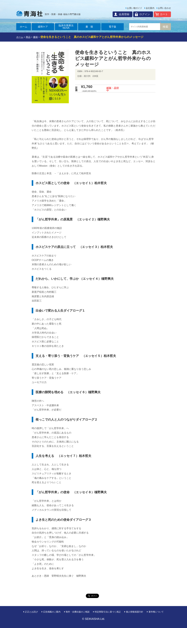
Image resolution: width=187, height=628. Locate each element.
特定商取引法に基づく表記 (108, 612)
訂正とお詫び (31, 612)
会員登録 (124, 14)
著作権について (156, 612)
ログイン (144, 14)
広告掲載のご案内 (51, 612)
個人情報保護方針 (134, 612)
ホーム (23, 26)
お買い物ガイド (134, 8)
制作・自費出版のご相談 (78, 612)
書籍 (90, 26)
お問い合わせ (164, 8)
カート (164, 14)
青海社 (29, 14)
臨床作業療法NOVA (66, 26)
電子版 (112, 26)
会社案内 (150, 8)
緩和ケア (43, 26)
